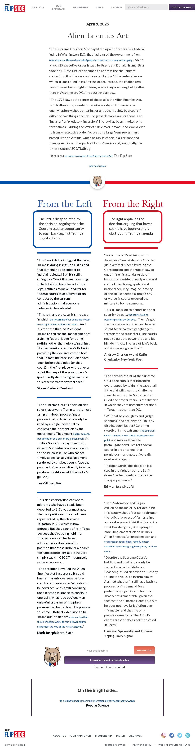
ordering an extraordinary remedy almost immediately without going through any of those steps (130, 546)
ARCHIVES (116, 7)
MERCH (99, 7)
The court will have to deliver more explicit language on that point (129, 435)
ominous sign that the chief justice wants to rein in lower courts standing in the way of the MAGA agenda (62, 621)
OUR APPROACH (58, 7)
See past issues (97, 165)
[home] (15, 8)
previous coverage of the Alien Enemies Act (88, 155)
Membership (80, 7)
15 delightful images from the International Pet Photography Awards (97, 700)
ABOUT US (38, 7)
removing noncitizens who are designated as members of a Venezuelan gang (90, 60)
